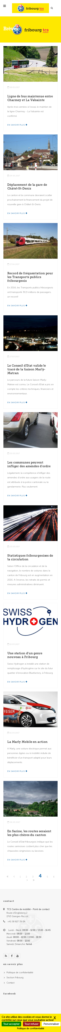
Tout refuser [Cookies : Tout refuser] (31, 1023)
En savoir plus (17, 125)
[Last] (34, 880)
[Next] (27, 880)
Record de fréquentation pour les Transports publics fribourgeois (30, 277)
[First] (7, 876)
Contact (10, 983)
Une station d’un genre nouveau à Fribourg (24, 655)
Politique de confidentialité (20, 972)
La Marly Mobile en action (27, 742)
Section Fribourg (15, 977)
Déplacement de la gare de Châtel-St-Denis (27, 186)
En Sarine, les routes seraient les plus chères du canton (29, 833)
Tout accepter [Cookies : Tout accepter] (11, 1023)
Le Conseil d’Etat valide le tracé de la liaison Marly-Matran (26, 369)
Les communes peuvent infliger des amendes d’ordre (29, 464)
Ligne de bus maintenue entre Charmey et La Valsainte (30, 98)
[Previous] (14, 876)
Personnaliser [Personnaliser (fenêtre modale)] (51, 1023)
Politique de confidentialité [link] (30, 1028)
